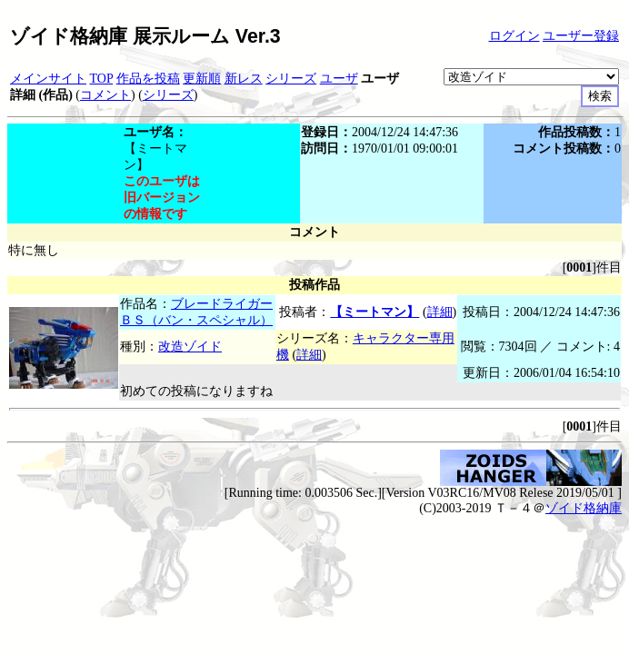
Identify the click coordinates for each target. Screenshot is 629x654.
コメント (105, 95)
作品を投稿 (148, 78)
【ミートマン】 (374, 312)
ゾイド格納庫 (583, 508)
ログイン (514, 36)
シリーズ (290, 78)
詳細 (440, 312)
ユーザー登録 (581, 36)
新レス (244, 78)
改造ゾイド (190, 346)
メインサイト (48, 78)
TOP (102, 78)
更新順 (202, 78)
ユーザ (339, 78)
